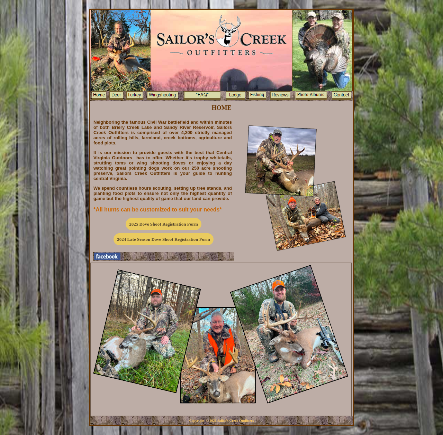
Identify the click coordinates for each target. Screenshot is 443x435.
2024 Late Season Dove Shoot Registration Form (163, 239)
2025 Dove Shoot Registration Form (163, 224)
